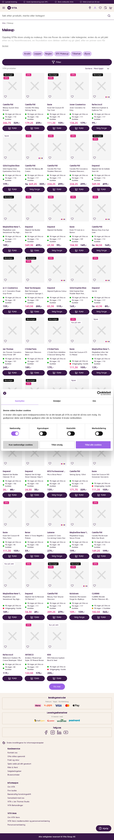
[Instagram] (52, 732)
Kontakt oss (12, 753)
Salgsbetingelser (14, 771)
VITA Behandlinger (15, 805)
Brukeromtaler (14, 775)
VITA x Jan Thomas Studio (18, 802)
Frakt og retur (13, 760)
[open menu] (3, 7)
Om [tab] (94, 401)
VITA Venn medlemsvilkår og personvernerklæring (29, 821)
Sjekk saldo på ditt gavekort (19, 764)
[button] (109, 15)
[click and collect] (105, 7)
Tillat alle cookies (93, 445)
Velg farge (101, 128)
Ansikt (27, 53)
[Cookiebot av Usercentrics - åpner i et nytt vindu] (99, 393)
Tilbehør (76, 53)
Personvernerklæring (16, 825)
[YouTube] (66, 732)
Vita (3, 23)
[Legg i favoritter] (5, 96)
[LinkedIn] (59, 732)
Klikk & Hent (13, 767)
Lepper (37, 53)
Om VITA (11, 787)
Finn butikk (12, 791)
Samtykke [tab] (20, 401)
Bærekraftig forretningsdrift (19, 794)
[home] (12, 8)
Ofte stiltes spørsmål (16, 756)
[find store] (90, 7)
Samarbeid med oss (16, 798)
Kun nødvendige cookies (21, 445)
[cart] (110, 7)
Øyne (87, 53)
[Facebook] (46, 732)
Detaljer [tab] (57, 401)
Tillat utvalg (57, 445)
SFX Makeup (62, 53)
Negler (48, 53)
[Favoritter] (100, 7)
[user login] (95, 7)
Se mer (5, 46)
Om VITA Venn (14, 817)
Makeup (10, 23)
